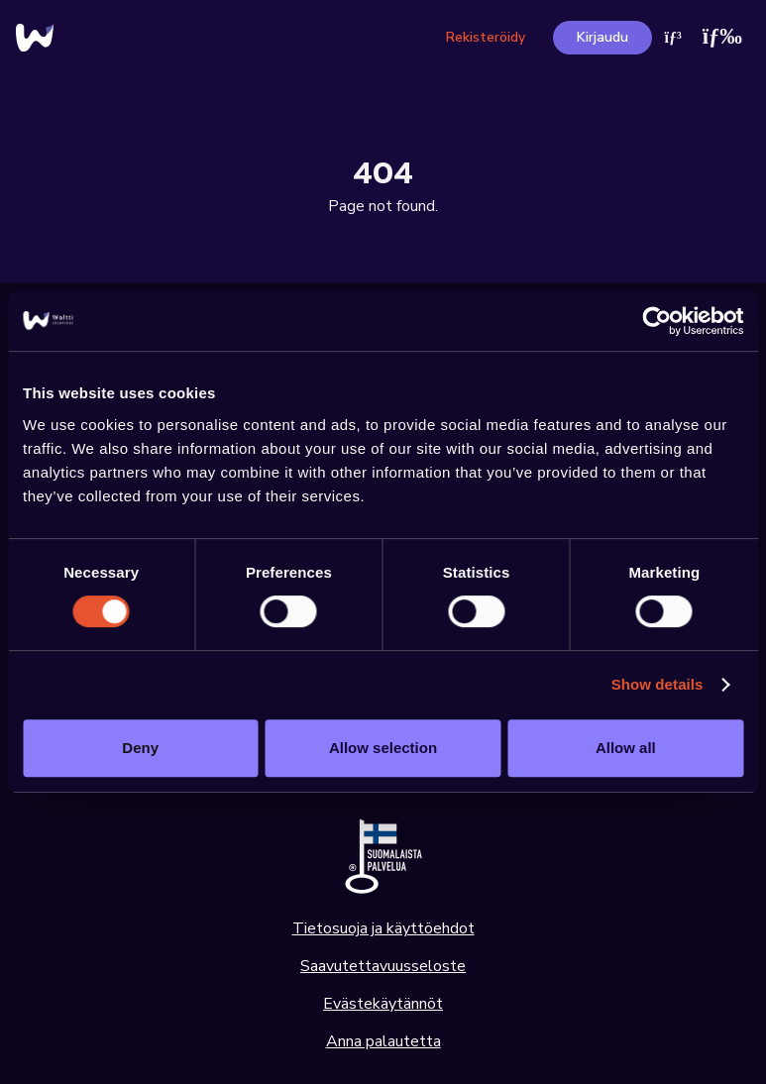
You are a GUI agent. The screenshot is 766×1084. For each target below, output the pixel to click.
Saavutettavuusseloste (383, 966)
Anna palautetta (383, 1041)
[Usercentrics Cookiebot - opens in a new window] (656, 321)
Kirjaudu (602, 37)
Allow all (626, 747)
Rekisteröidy (485, 37)
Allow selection (383, 747)
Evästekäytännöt (383, 1004)
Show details (657, 684)
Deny (140, 747)
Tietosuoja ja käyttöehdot (383, 928)
